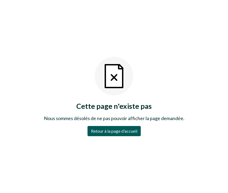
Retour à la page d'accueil (114, 130)
